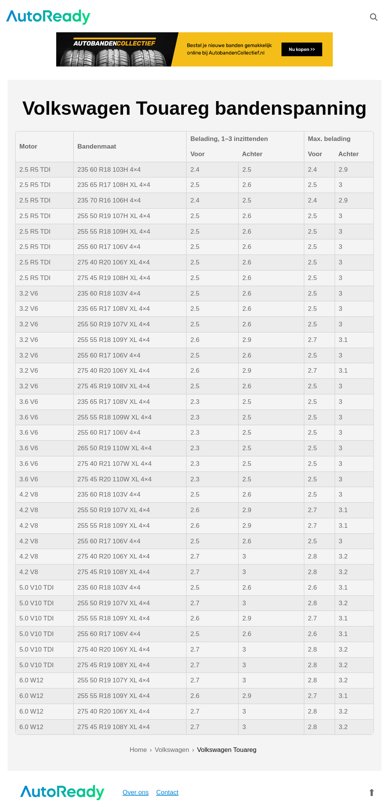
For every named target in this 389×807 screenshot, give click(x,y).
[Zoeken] (373, 19)
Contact (151, 792)
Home (138, 749)
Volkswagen (172, 749)
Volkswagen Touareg (227, 749)
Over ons (119, 792)
